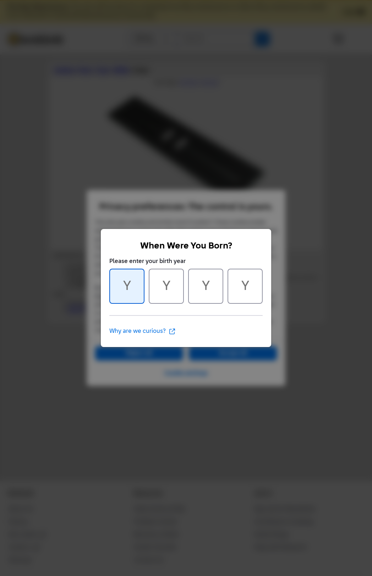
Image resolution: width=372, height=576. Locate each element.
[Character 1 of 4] (126, 286)
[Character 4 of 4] (245, 286)
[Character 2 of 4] (166, 286)
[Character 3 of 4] (205, 286)
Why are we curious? (142, 331)
